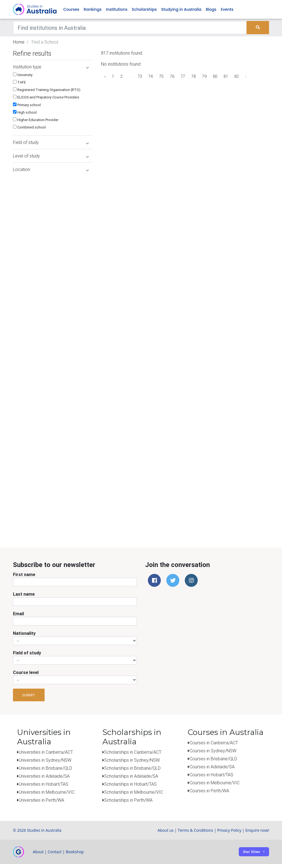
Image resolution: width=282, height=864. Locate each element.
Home (19, 42)
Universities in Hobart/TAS (43, 784)
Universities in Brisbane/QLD (45, 768)
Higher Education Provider (35, 119)
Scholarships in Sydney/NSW (132, 760)
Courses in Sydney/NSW (212, 750)
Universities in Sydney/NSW (45, 760)
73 (140, 76)
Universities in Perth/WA (41, 800)
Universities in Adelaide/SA (44, 776)
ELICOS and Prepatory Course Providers (46, 97)
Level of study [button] (51, 156)
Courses (71, 9)
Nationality (24, 633)
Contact (54, 851)
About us (165, 830)
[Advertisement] (51, 497)
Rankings (93, 9)
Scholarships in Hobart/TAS (130, 784)
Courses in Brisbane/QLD (213, 758)
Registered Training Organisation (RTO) (46, 89)
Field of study (27, 653)
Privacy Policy (229, 830)
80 (215, 76)
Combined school (29, 127)
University (22, 75)
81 (226, 76)
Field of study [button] (51, 142)
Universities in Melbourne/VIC (47, 792)
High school (25, 112)
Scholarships (144, 9)
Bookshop (75, 851)
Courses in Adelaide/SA (212, 766)
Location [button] (51, 169)
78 (193, 76)
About (38, 851)
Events (227, 9)
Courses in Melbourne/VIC (214, 782)
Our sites (251, 851)
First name (24, 574)
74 (150, 76)
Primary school (27, 105)
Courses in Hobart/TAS (211, 774)
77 (183, 76)
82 (236, 76)
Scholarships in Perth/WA (128, 800)
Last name (24, 594)
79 (204, 76)
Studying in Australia (181, 9)
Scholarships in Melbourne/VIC (133, 792)
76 (172, 76)
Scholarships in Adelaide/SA (131, 776)
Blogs (211, 9)
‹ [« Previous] (104, 76)
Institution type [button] (51, 66)
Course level (26, 672)
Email (18, 613)
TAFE (19, 82)
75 (161, 76)
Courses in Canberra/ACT (213, 742)
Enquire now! (257, 830)
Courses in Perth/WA (209, 790)
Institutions (117, 9)
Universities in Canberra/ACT (46, 752)
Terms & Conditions (195, 830)
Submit (28, 695)
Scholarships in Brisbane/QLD (132, 768)
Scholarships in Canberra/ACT (132, 752)
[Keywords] (130, 27)
